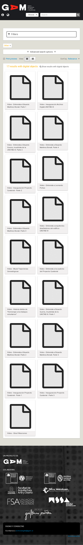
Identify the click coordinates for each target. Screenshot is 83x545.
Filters (13, 34)
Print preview (10, 59)
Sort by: (63, 59)
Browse (31, 15)
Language (8, 15)
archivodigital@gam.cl (24, 531)
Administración (74, 536)
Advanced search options (41, 52)
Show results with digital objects (54, 67)
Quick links (2, 15)
